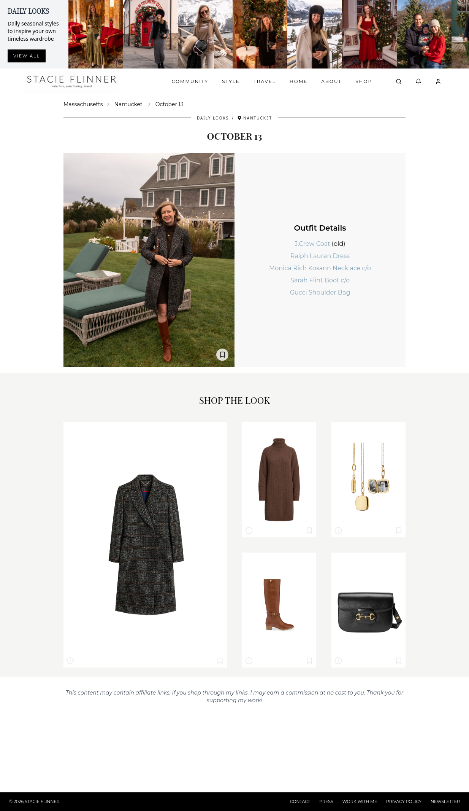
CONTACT (300, 801)
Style (231, 81)
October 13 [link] (169, 104)
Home (298, 81)
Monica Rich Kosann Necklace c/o (320, 268)
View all (26, 56)
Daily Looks (213, 118)
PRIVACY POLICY (403, 801)
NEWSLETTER (445, 801)
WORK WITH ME (359, 801)
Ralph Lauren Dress (320, 256)
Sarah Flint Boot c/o (320, 280)
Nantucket (128, 104)
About (331, 81)
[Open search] (399, 81)
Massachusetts (83, 104)
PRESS (326, 801)
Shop (363, 81)
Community (190, 81)
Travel (265, 81)
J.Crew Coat (313, 243)
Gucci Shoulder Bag (320, 292)
